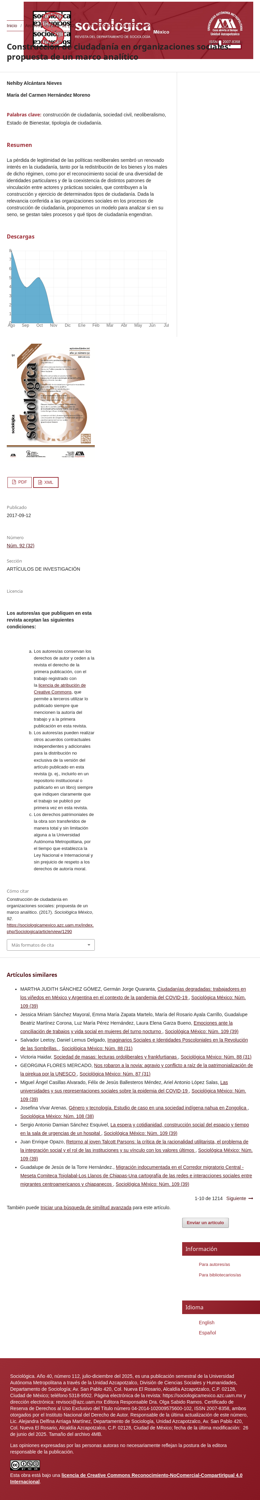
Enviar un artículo (205, 1222)
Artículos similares (32, 975)
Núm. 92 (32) (63, 25)
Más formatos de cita (33, 945)
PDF (22, 482)
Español (207, 1332)
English (207, 1322)
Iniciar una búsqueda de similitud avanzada (86, 1207)
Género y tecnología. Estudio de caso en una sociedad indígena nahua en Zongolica (158, 1107)
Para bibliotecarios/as (220, 1274)
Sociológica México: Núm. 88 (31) (97, 1048)
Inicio (12, 25)
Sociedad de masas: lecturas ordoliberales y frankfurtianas (116, 1057)
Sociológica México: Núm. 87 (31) (115, 1074)
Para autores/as (214, 1264)
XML (48, 482)
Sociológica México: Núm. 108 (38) (57, 1116)
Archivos (33, 25)
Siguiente (236, 1198)
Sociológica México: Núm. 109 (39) (201, 1031)
